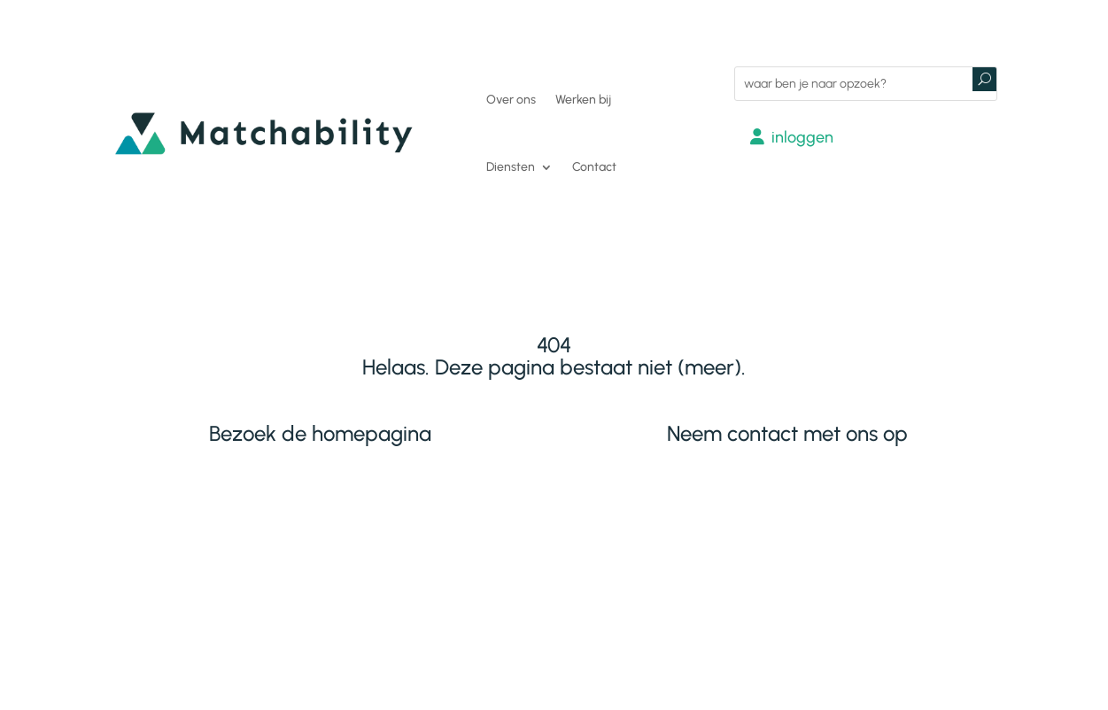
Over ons (511, 99)
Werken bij (583, 99)
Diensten (510, 166)
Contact (594, 166)
